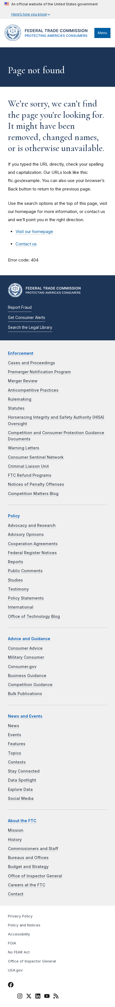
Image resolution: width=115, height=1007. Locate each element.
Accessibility (19, 934)
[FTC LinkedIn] (38, 996)
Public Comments (25, 571)
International (20, 607)
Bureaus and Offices (28, 857)
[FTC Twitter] (29, 996)
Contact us (26, 244)
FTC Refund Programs (29, 475)
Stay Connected (24, 771)
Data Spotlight (22, 780)
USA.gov (15, 970)
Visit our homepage (34, 231)
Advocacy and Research (32, 525)
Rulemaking (19, 399)
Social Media (21, 798)
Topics (14, 753)
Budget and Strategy (28, 866)
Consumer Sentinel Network (36, 457)
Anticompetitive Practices (33, 390)
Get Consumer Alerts (26, 317)
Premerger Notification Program (39, 372)
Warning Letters (23, 448)
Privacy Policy (20, 916)
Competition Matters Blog (33, 493)
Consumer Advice (25, 648)
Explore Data (20, 789)
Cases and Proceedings (31, 363)
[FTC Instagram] (20, 996)
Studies (15, 580)
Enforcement (20, 353)
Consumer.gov (22, 666)
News (13, 726)
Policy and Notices (24, 925)
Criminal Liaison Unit (28, 466)
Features (16, 744)
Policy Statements (26, 598)
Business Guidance (27, 675)
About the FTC (22, 821)
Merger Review (23, 381)
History (15, 839)
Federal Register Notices (32, 553)
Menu (102, 33)
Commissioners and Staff (33, 848)
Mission (15, 830)
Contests (17, 762)
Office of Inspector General (35, 876)
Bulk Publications (25, 693)
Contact (15, 894)
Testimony (18, 589)
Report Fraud (20, 307)
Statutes (16, 408)
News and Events (25, 716)
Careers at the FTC (26, 885)
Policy (14, 516)
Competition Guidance (30, 684)
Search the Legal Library (30, 327)
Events (14, 735)
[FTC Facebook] (11, 985)
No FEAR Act (19, 952)
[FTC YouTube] (47, 996)
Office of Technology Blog (34, 616)
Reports (15, 562)
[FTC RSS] (56, 996)
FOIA (12, 943)
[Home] (48, 39)
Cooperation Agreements (33, 544)
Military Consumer (26, 657)
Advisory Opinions (26, 534)
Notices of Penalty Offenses (36, 484)
